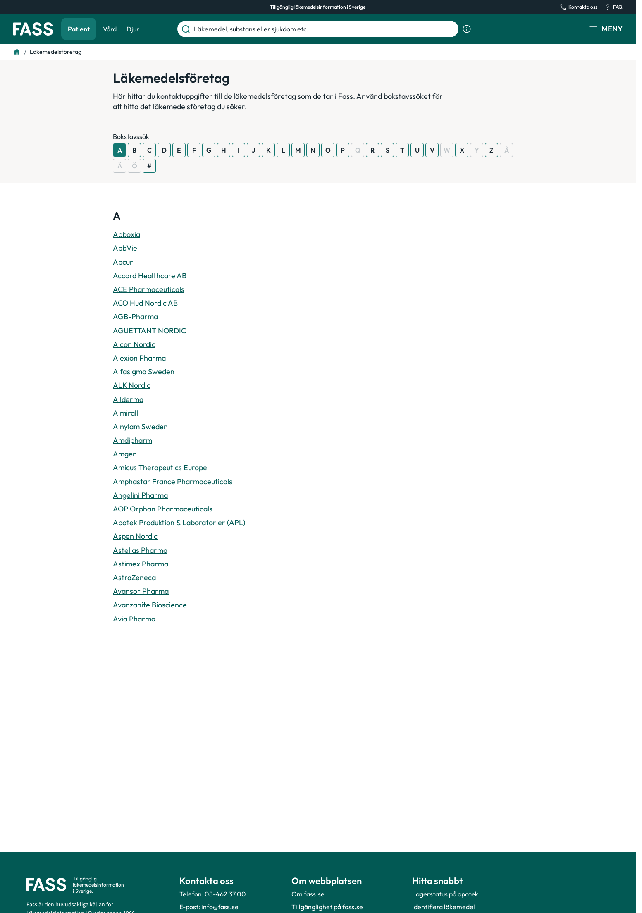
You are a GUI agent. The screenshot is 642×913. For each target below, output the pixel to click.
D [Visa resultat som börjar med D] (164, 150)
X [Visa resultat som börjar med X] (462, 150)
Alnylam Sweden (140, 426)
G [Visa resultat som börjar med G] (208, 150)
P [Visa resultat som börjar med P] (343, 150)
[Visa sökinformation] (467, 29)
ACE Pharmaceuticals (148, 289)
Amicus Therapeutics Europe (160, 467)
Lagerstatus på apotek (445, 894)
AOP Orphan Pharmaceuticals (162, 509)
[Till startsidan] (17, 51)
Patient (79, 29)
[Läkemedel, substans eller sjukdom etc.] (324, 29)
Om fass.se (308, 894)
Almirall (125, 413)
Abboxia (126, 234)
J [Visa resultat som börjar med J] (253, 150)
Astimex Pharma (140, 564)
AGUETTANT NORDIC (149, 330)
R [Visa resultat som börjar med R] (372, 150)
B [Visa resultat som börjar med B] (134, 150)
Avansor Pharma (141, 591)
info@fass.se (220, 907)
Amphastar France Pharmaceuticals (172, 481)
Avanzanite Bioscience (150, 604)
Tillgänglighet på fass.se (327, 907)
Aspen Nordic (135, 536)
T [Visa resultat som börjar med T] (402, 150)
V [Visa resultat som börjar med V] (432, 150)
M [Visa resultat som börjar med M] (298, 150)
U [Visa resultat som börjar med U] (417, 150)
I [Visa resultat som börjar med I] (238, 150)
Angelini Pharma (140, 495)
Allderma (128, 399)
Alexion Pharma (139, 358)
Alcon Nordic (134, 344)
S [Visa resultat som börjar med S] (387, 150)
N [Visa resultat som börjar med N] (312, 150)
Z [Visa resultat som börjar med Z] (491, 150)
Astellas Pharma (140, 550)
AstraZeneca (134, 577)
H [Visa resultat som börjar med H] (223, 150)
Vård (110, 29)
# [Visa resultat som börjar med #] (149, 166)
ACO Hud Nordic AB (145, 303)
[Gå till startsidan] (33, 29)
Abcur (123, 262)
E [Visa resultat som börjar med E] (179, 150)
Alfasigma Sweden (143, 371)
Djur (132, 29)
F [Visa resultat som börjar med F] (194, 150)
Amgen (125, 454)
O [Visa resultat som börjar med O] (328, 150)
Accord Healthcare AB (149, 275)
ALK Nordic (131, 385)
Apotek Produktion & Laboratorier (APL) (179, 522)
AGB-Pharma (135, 316)
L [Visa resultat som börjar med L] (283, 150)
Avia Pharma (134, 619)
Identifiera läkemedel (443, 907)
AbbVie (125, 248)
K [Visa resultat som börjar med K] (268, 150)
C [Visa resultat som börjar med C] (149, 150)
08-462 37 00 (225, 894)
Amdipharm (132, 440)
